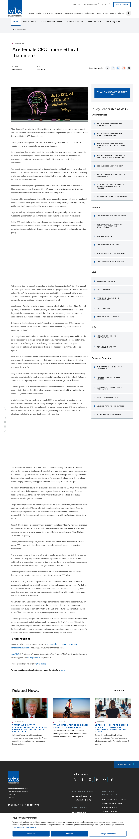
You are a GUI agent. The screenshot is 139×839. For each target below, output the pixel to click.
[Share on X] (107, 68)
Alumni (121, 13)
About (31, 13)
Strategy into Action (107, 397)
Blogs (105, 13)
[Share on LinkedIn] (118, 68)
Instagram (5, 426)
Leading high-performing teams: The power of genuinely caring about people (111, 728)
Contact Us (33, 805)
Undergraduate (33, 657)
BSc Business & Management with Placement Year (110, 134)
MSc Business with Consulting (111, 216)
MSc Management (105, 236)
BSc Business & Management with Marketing (110, 124)
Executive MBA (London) (108, 317)
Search (128, 13)
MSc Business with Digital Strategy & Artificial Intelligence (109, 226)
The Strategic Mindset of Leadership (109, 368)
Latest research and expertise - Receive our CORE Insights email (112, 93)
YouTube (5, 422)
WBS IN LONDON (122, 5)
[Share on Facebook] (113, 68)
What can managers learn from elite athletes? (70, 726)
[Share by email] (129, 68)
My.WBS (105, 5)
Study (38, 13)
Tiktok (5, 431)
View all (119, 691)
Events (113, 13)
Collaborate (89, 13)
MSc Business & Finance (108, 245)
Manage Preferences (108, 834)
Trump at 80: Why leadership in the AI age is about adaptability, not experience (29, 728)
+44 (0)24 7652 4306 (81, 799)
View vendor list (18, 827)
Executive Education (73, 13)
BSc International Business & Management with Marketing (111, 156)
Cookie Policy (31, 827)
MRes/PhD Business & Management (106, 337)
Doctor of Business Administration (106, 347)
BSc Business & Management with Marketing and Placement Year (112, 145)
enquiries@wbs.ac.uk (81, 796)
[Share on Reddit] (123, 68)
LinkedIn (5, 418)
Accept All (31, 834)
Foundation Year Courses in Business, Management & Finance (110, 186)
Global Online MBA (106, 281)
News (98, 13)
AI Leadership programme (109, 414)
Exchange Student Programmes (112, 196)
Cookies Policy (109, 812)
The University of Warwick (85, 5)
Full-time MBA (103, 290)
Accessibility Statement (114, 800)
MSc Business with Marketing (111, 253)
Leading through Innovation (110, 406)
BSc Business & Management (110, 166)
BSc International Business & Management (111, 175)
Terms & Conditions (112, 804)
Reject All (69, 834)
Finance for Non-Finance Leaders (108, 378)
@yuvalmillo (41, 663)
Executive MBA (103, 308)
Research (59, 13)
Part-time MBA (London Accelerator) (108, 299)
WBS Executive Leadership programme (109, 388)
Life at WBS (48, 13)
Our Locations (15, 805)
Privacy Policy (109, 808)
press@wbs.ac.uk (79, 812)
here (63, 669)
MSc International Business (110, 262)
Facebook (5, 413)
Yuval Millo (15, 653)
